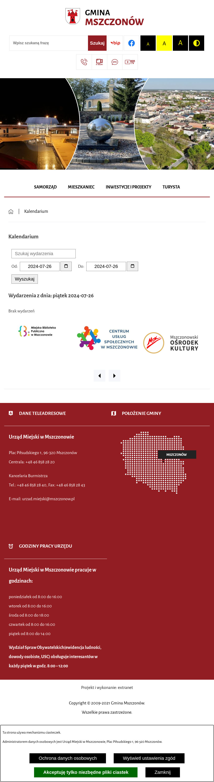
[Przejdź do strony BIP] (115, 43)
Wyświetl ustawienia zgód (149, 758)
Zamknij (163, 772)
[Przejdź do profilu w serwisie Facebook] (131, 43)
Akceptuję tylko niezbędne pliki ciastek (85, 772)
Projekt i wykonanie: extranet (107, 687)
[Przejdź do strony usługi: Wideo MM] (130, 62)
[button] (99, 376)
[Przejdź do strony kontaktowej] (84, 62)
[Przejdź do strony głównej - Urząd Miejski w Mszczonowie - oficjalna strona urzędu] (107, 18)
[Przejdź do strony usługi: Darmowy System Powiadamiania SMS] (114, 62)
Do (80, 266)
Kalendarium (36, 211)
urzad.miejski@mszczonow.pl (48, 498)
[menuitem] (45, 187)
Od (14, 266)
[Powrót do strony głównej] (11, 212)
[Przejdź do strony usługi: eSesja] (99, 62)
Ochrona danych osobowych (68, 758)
